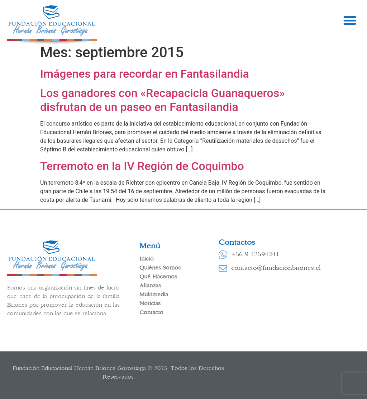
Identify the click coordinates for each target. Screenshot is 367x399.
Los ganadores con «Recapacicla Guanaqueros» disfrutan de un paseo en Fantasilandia (162, 99)
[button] (349, 20)
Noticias (150, 303)
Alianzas (150, 285)
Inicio (146, 259)
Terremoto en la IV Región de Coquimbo (142, 166)
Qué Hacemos (158, 276)
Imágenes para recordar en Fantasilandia (144, 74)
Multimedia (153, 294)
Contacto (151, 312)
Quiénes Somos (160, 268)
